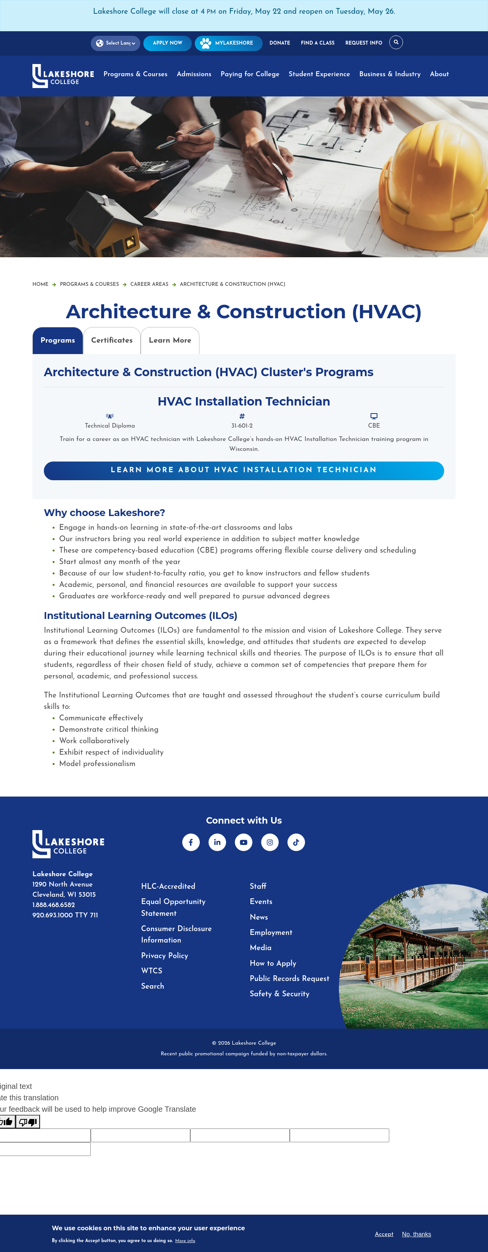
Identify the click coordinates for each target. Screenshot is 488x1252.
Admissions (194, 74)
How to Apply (273, 963)
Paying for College (250, 74)
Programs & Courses (135, 74)
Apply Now (170, 43)
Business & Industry (390, 74)
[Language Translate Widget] (118, 43)
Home (40, 284)
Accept (384, 1234)
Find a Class (316, 43)
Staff (258, 887)
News (259, 917)
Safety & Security (280, 993)
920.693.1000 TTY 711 (65, 916)
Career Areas (153, 284)
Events (261, 902)
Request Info (362, 43)
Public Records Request (290, 978)
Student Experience (319, 74)
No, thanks (416, 1234)
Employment (272, 932)
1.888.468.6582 (53, 906)
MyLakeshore (230, 43)
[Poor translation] (28, 1121)
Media (261, 948)
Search (153, 986)
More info (185, 1241)
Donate (280, 43)
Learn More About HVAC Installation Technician (244, 470)
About (439, 74)
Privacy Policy (165, 955)
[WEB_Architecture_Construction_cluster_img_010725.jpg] (244, 176)
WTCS (152, 971)
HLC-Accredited (169, 887)
